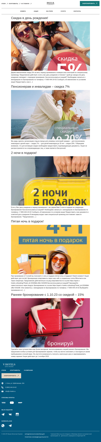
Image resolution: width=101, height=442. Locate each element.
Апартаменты (15, 370)
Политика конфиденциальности (36, 437)
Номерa (23, 11)
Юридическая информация (35, 434)
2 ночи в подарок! (24, 153)
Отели (3, 370)
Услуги (63, 11)
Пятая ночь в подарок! (27, 221)
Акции (36, 11)
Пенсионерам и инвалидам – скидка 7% (40, 86)
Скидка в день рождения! (29, 18)
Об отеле (49, 11)
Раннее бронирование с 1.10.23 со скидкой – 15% (47, 294)
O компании (28, 370)
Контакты (77, 11)
